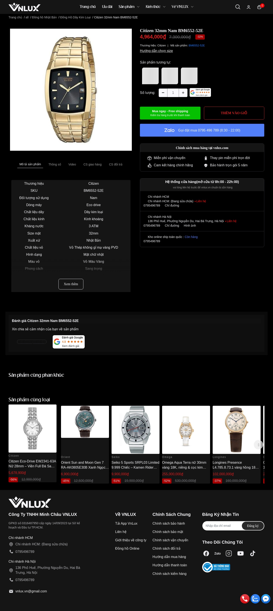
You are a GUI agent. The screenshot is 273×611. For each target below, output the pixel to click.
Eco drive (94, 205)
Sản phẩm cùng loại (29, 400)
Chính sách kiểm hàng (169, 574)
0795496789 (152, 205)
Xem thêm (71, 284)
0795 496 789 (208, 130)
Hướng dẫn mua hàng (169, 557)
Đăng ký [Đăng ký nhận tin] (253, 526)
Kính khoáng (93, 219)
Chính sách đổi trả (166, 548)
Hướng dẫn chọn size (156, 51)
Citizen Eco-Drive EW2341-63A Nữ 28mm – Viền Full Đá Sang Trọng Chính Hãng (32, 466)
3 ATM (93, 226)
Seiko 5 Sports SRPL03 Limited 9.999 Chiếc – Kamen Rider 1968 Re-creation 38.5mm (135, 467)
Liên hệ (120, 532)
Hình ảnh (190, 225)
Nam (93, 198)
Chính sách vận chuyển (170, 540)
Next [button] (258, 444)
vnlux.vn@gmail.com (31, 591)
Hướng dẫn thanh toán (169, 565)
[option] (71, 90)
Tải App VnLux (126, 523)
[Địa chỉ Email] (233, 526)
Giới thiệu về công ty (130, 540)
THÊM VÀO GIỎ (234, 113)
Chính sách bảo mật (167, 532)
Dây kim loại (93, 212)
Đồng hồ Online (127, 548)
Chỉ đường (172, 205)
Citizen (93, 183)
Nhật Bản (93, 240)
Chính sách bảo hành (168, 523)
